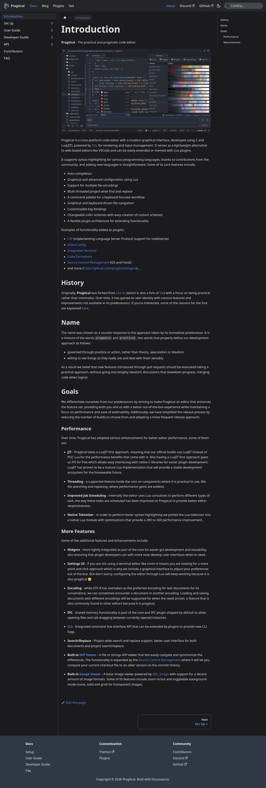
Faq (28, 770)
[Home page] (65, 18)
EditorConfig (76, 245)
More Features (232, 42)
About (170, 6)
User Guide (12, 30)
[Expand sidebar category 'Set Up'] (52, 23)
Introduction (13, 16)
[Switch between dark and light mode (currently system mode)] (219, 6)
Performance (231, 36)
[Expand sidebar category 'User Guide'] (52, 30)
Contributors (13, 51)
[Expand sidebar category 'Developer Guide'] (52, 37)
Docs (33, 6)
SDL (94, 145)
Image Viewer (90, 674)
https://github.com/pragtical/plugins (109, 268)
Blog (45, 6)
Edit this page (73, 702)
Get (71, 6)
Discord (187, 6)
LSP (70, 239)
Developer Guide (16, 37)
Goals (223, 31)
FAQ (7, 58)
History (224, 20)
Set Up (9, 23)
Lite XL (121, 293)
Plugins (58, 6)
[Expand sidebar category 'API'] (52, 44)
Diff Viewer (88, 655)
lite (162, 293)
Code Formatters (79, 256)
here (85, 308)
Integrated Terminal (82, 250)
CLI (69, 626)
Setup (30, 752)
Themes (106, 752)
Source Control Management (88, 262)
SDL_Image (161, 674)
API (6, 44)
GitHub (206, 6)
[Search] (243, 6)
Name (223, 25)
